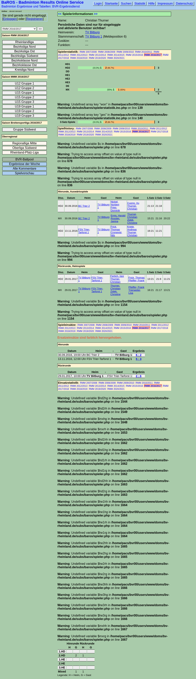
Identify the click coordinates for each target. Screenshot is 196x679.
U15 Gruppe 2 (24, 97)
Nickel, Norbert (115, 203)
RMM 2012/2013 (78, 55)
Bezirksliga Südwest (24, 55)
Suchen (126, 3)
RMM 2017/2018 (159, 131)
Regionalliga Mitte (24, 143)
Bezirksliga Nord (24, 46)
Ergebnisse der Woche (24, 164)
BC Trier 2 (84, 205)
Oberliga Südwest (24, 147)
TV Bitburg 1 (93, 36)
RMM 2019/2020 (97, 58)
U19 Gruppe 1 (24, 106)
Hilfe (151, 3)
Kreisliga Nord (24, 69)
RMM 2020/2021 (115, 58)
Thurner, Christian (132, 207)
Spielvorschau (24, 173)
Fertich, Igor (117, 276)
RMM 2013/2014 (97, 55)
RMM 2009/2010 (125, 52)
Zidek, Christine (132, 221)
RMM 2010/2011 (143, 52)
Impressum (165, 3)
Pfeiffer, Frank (136, 280)
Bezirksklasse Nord (24, 60)
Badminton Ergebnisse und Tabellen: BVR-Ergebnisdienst (41, 6)
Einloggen (10, 19)
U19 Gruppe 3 (24, 115)
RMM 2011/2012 (158, 128)
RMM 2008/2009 (106, 52)
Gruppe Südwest (24, 129)
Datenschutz (184, 3)
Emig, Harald (118, 215)
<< (60, 14)
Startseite (111, 3)
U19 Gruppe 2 (24, 111)
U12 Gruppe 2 (24, 88)
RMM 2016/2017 (153, 55)
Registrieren (34, 19)
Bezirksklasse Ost (24, 65)
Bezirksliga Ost (24, 51)
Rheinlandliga (24, 42)
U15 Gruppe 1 (24, 92)
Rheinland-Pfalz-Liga (24, 152)
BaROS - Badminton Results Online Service (42, 2)
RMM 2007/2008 (88, 52)
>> (96, 14)
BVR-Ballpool (24, 159)
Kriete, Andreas (132, 228)
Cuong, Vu (133, 203)
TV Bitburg (92, 32)
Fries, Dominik (115, 209)
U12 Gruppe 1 (24, 83)
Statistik (140, 3)
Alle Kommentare (24, 168)
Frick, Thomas (115, 228)
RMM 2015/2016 (134, 55)
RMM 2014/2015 (115, 55)
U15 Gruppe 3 (24, 101)
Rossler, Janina (115, 220)
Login (98, 3)
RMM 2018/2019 (78, 58)
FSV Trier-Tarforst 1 (84, 231)
